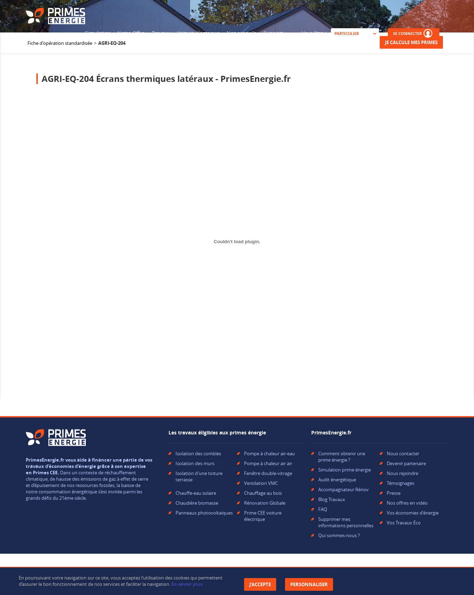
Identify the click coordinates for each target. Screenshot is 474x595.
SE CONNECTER (413, 33)
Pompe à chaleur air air (268, 463)
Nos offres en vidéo (407, 503)
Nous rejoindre (402, 473)
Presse (394, 493)
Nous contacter (403, 453)
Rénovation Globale (264, 503)
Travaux (161, 33)
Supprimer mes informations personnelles (345, 522)
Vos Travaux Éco (404, 522)
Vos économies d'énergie (413, 513)
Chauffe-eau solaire (196, 493)
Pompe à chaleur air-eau (269, 453)
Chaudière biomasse (197, 503)
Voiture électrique (198, 33)
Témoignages (400, 483)
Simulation (98, 33)
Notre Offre (131, 33)
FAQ (322, 509)
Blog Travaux (331, 499)
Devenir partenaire (406, 463)
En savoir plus (186, 584)
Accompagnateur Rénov (343, 489)
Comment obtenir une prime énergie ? (341, 456)
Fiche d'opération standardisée (60, 43)
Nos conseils (241, 33)
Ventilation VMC (261, 483)
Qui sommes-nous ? (339, 535)
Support (273, 33)
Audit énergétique (337, 479)
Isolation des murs (195, 463)
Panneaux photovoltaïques (204, 513)
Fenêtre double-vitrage (268, 473)
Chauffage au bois (263, 493)
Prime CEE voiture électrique (263, 516)
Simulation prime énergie (344, 470)
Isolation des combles (198, 453)
